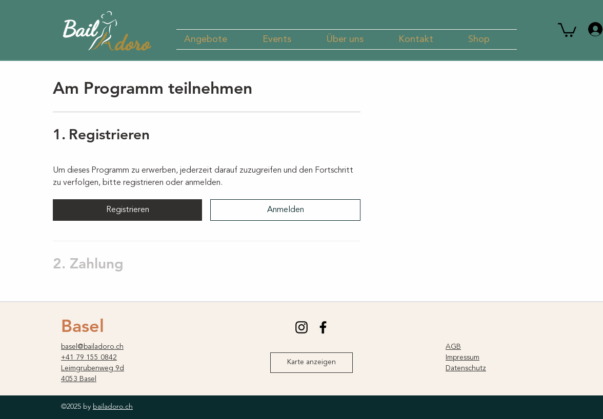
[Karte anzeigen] (311, 362)
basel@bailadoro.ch (92, 346)
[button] (215, 39)
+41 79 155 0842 (89, 357)
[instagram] (301, 327)
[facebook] (323, 327)
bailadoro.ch (113, 406)
